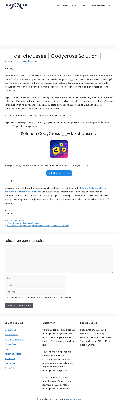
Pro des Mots (11, 334)
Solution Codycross (59, 173)
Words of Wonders (14, 339)
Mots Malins (11, 363)
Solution (21, 220)
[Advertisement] (59, 29)
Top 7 (84, 6)
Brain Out (9, 368)
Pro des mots (62, 6)
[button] (110, 5)
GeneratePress (74, 399)
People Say (10, 344)
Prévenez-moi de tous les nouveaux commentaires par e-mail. (39, 297)
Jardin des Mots (98, 6)
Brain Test (10, 358)
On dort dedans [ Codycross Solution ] (23, 223)
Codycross (12, 220)
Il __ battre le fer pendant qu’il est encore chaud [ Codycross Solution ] (38, 225)
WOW (74, 6)
